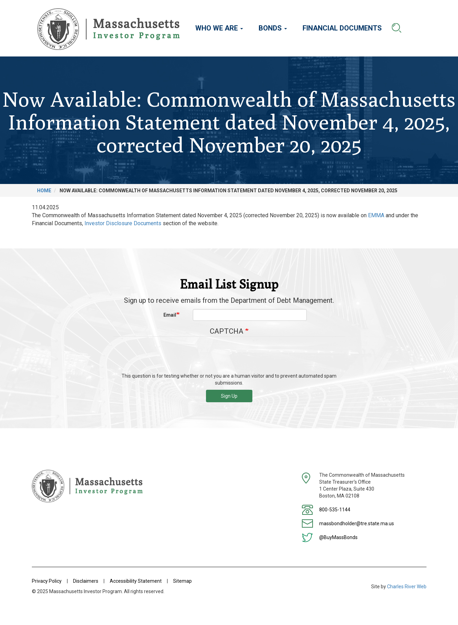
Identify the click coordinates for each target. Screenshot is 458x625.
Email (169, 315)
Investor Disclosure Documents (122, 223)
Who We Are (219, 28)
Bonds (273, 28)
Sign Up (229, 396)
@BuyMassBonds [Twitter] (338, 537)
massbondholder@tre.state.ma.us (356, 523)
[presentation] (229, 357)
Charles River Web (406, 586)
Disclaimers (85, 581)
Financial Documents (342, 28)
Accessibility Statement (136, 581)
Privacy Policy (47, 581)
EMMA (376, 215)
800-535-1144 (334, 509)
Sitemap (182, 581)
